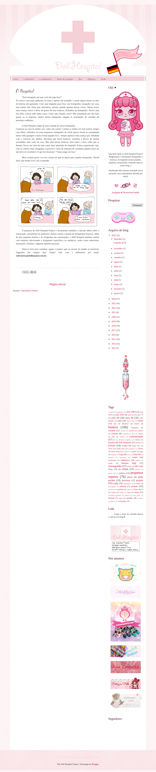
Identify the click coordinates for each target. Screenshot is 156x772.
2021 (113, 312)
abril (116, 280)
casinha (122, 431)
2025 (113, 235)
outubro (117, 253)
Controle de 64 (119, 243)
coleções (114, 433)
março (117, 284)
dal (114, 440)
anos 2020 (119, 415)
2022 (113, 308)
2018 (113, 326)
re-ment (137, 483)
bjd (115, 424)
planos (130, 477)
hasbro (140, 449)
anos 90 (129, 417)
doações (111, 442)
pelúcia (122, 473)
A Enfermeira (45, 78)
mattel (134, 457)
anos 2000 (130, 412)
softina (121, 492)
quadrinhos (127, 483)
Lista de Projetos (65, 78)
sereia (113, 492)
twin (120, 498)
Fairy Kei (136, 446)
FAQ (80, 78)
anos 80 (115, 417)
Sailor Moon (138, 489)
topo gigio (136, 495)
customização (136, 436)
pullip (115, 483)
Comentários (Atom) (29, 291)
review (134, 486)
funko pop (120, 449)
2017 (113, 330)
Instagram (116, 192)
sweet (136, 492)
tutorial (111, 498)
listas (135, 454)
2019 (113, 321)
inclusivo (126, 451)
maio (116, 275)
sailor (129, 489)
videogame (122, 501)
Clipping (91, 78)
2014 (113, 344)
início (15, 78)
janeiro (117, 293)
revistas (110, 489)
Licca (129, 454)
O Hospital (29, 78)
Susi (128, 492)
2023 (113, 303)
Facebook (127, 192)
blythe (136, 424)
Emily (138, 443)
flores (110, 449)
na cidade (123, 469)
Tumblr (136, 192)
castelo (131, 431)
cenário (140, 431)
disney (137, 440)
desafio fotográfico (125, 440)
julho (116, 266)
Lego (121, 454)
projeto (139, 480)
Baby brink (130, 421)
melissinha (112, 460)
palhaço (137, 469)
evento (125, 446)
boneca (113, 427)
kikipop (113, 454)
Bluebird (125, 424)
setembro (118, 257)
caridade (111, 430)
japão (134, 451)
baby (120, 421)
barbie (140, 421)
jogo (141, 451)
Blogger (95, 766)
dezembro (118, 239)
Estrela (111, 445)
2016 (113, 335)
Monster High (129, 463)
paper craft (112, 473)
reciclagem (112, 486)
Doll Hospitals (125, 442)
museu (129, 466)
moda (110, 463)
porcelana (126, 480)
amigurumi (120, 412)
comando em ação (128, 434)
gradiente (131, 449)
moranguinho (115, 466)
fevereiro (118, 289)
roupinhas (120, 489)
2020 (113, 317)
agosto (117, 262)
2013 (113, 348)
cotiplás (122, 437)
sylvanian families (114, 495)
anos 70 (140, 415)
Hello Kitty (115, 451)
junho (116, 271)
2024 (113, 299)
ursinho (130, 498)
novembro (118, 248)
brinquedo (134, 428)
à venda (110, 412)
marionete (123, 457)
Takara (127, 495)
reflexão (122, 486)
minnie (137, 460)
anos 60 (131, 415)
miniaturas (125, 460)
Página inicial (58, 284)
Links (103, 78)
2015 (113, 339)
